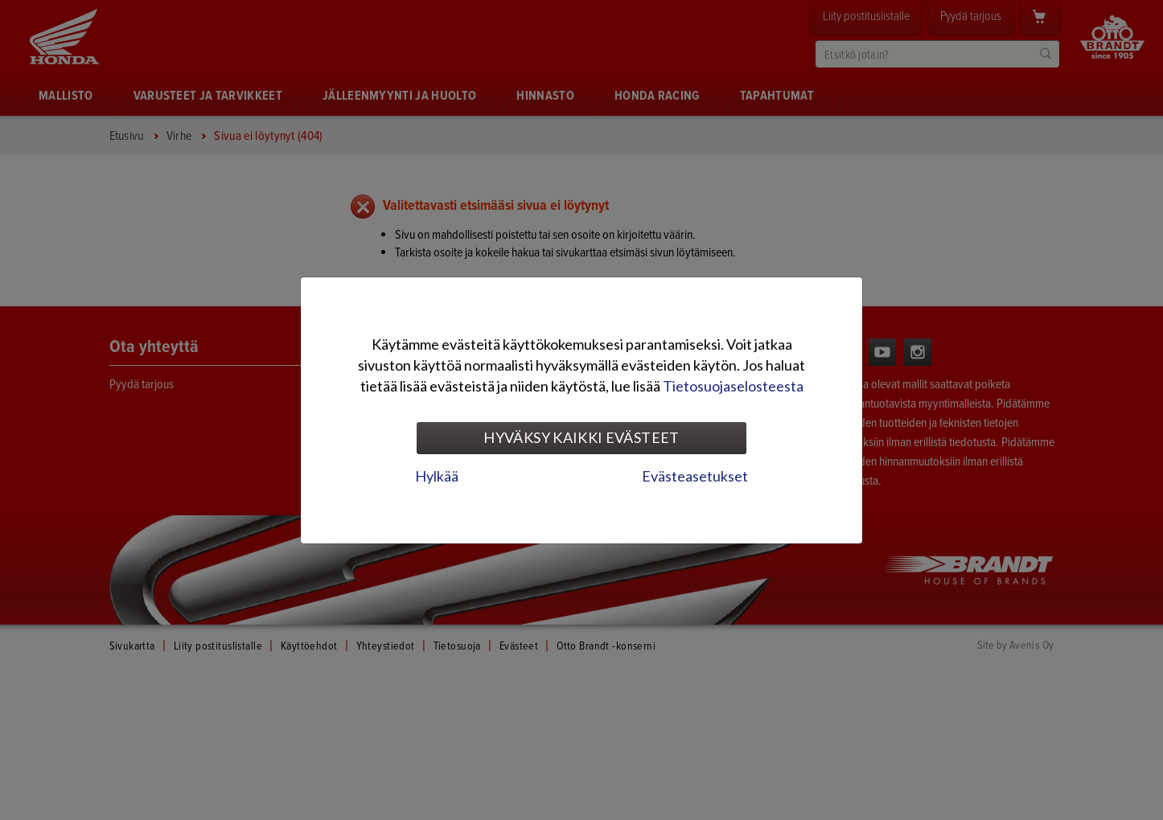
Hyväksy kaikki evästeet (581, 437)
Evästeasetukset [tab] (695, 476)
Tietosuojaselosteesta (733, 386)
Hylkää (436, 476)
